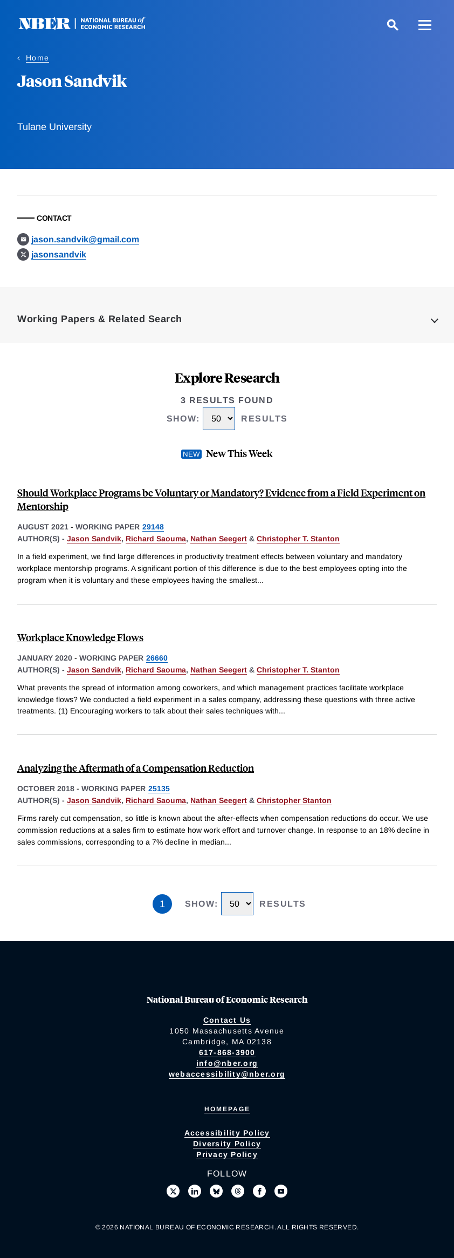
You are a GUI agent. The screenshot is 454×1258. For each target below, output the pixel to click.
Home (37, 57)
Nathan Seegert (218, 538)
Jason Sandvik (94, 538)
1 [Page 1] (162, 904)
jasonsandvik (58, 254)
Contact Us (227, 1020)
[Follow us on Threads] (237, 1191)
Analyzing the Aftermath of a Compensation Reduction (135, 767)
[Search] (392, 25)
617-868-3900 (227, 1052)
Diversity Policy (227, 1143)
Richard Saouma (156, 538)
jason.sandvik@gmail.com (85, 239)
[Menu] (425, 25)
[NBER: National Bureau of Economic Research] (90, 26)
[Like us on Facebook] (259, 1191)
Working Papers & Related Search (99, 319)
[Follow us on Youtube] (280, 1191)
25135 (159, 788)
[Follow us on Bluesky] (216, 1191)
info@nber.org (227, 1063)
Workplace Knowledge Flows (80, 637)
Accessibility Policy (227, 1132)
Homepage (227, 1109)
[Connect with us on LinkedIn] (194, 1191)
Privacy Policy (227, 1154)
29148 (153, 526)
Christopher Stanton (294, 800)
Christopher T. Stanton (298, 538)
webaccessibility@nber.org (227, 1074)
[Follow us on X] (173, 1191)
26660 (157, 658)
